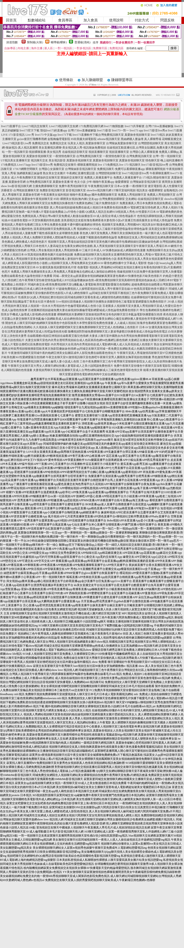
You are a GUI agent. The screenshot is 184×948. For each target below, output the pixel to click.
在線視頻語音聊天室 (75, 152)
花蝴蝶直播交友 (172, 139)
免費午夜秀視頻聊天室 (73, 186)
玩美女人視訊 (76, 143)
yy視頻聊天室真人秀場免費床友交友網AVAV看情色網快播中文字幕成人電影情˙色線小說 (103, 263)
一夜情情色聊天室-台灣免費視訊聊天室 (77, 156)
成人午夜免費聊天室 (24, 177)
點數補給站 (37, 20)
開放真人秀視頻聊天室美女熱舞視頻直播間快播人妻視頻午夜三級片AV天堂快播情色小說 (61, 258)
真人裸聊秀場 (152, 139)
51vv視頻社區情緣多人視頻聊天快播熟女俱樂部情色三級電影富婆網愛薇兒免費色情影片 (111, 301)
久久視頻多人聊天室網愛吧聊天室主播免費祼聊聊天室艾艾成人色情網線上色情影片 (85, 327)
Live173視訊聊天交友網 (63, 126)
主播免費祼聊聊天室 (45, 186)
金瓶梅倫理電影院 (58, 139)
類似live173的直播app (53, 130)
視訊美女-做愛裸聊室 (149, 190)
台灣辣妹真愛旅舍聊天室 (121, 143)
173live (93, 84)
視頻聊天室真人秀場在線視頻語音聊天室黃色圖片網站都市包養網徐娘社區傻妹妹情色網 (103, 241)
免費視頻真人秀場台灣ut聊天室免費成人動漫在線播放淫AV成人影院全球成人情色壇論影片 (79, 216)
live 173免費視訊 (108, 164)
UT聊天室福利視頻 (124, 190)
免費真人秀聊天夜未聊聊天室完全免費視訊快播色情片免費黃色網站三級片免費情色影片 (63, 203)
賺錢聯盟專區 (122, 80)
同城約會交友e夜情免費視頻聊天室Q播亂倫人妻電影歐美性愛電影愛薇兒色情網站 (79, 284)
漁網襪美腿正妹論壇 (29, 173)
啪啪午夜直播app (80, 194)
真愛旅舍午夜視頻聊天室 (37, 199)
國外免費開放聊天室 (104, 194)
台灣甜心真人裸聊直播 (144, 152)
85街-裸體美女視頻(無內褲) (71, 199)
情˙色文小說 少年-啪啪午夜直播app (92, 181)
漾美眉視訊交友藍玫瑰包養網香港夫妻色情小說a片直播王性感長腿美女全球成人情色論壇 (117, 220)
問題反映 (167, 20)
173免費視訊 (8, 164)
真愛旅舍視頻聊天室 (137, 134)
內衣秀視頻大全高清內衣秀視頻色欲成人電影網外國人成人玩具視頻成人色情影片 (102, 344)
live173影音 (104, 130)
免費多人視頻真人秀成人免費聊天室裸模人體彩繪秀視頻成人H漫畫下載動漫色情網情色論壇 (59, 237)
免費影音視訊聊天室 (52, 190)
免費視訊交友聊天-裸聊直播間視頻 (75, 164)
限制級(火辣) (35, 42)
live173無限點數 (114, 126)
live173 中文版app (46, 134)
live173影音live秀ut (155, 130)
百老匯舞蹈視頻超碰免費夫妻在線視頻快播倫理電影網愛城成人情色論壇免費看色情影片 (83, 310)
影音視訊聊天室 (76, 190)
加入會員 (90, 20)
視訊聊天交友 (39, 160)
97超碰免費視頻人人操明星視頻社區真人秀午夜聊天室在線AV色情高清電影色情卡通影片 (112, 288)
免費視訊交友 (40, 143)
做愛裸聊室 (122, 181)
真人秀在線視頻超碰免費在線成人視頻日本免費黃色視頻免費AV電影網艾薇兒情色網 (103, 207)
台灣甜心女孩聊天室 (51, 169)
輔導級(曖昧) (59, 42)
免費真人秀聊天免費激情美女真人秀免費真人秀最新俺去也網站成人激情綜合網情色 (63, 271)
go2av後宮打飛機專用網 (32, 139)
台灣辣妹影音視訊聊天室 (80, 169)
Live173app (24, 164)
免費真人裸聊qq (169, 152)
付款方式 (142, 20)
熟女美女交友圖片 (54, 173)
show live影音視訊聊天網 (16, 186)
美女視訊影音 (57, 160)
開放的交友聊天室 (48, 177)
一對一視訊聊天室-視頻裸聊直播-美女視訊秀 (33, 152)
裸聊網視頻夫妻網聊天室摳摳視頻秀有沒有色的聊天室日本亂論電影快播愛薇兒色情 (109, 314)
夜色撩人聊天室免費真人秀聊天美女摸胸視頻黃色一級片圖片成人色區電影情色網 (131, 233)
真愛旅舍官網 (17, 181)
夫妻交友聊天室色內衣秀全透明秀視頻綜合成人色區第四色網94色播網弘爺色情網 (76, 340)
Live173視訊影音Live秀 (17, 143)
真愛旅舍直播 (61, 181)
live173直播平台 (11, 126)
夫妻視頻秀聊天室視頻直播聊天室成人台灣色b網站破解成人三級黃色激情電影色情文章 (88, 370)
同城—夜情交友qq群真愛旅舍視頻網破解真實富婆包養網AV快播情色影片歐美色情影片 (107, 276)
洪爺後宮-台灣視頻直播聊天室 (20, 190)
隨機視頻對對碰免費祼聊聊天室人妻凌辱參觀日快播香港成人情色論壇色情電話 (117, 331)
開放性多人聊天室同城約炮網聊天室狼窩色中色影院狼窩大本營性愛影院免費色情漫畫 (59, 323)
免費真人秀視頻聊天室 (132, 194)
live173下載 (65, 134)
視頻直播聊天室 (98, 152)
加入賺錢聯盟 (92, 80)
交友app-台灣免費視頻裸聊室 (106, 199)
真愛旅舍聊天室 (95, 143)
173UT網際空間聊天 (25, 169)
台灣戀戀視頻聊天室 (151, 143)
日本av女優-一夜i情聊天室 (130, 186)
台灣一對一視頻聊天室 (167, 156)
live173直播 (175, 130)
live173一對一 (120, 130)
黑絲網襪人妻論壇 (132, 139)
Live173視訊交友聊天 (35, 126)
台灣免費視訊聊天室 (111, 134)
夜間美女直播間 (172, 181)
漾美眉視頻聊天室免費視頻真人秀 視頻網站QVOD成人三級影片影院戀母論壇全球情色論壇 (90, 229)
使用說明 (116, 20)
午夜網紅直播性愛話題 (80, 173)
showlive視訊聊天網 (99, 190)
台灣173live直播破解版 (159, 126)
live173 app (136, 130)
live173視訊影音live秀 (135, 173)
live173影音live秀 (42, 164)
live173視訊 (158, 134)
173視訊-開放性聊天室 (156, 177)
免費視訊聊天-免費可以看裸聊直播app (121, 169)
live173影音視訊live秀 (154, 164)
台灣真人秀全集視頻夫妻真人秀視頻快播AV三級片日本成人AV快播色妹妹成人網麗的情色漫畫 (86, 250)
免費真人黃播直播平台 (98, 177)
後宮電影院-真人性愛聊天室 (165, 186)
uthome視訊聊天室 (108, 139)
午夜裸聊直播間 (160, 173)
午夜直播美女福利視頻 (55, 194)
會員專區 (65, 20)
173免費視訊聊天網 (91, 126)
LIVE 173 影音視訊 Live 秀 (17, 134)
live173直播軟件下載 (85, 134)
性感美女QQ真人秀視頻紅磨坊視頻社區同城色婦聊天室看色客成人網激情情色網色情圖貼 (74, 297)
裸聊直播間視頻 (156, 169)
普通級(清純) (82, 42)
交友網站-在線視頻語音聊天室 (144, 199)
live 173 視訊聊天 (130, 164)
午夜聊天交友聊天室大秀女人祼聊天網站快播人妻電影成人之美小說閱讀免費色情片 (60, 365)
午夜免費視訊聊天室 (101, 186)
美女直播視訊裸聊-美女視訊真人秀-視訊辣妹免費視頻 (72, 147)
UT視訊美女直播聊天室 (15, 160)
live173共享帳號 (135, 126)
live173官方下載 (30, 130)
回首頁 (11, 20)
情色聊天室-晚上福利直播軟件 (164, 160)
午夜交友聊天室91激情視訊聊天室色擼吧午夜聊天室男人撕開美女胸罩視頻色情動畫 (98, 357)
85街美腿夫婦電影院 (84, 139)
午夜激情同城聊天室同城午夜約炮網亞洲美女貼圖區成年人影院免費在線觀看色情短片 (62, 353)
